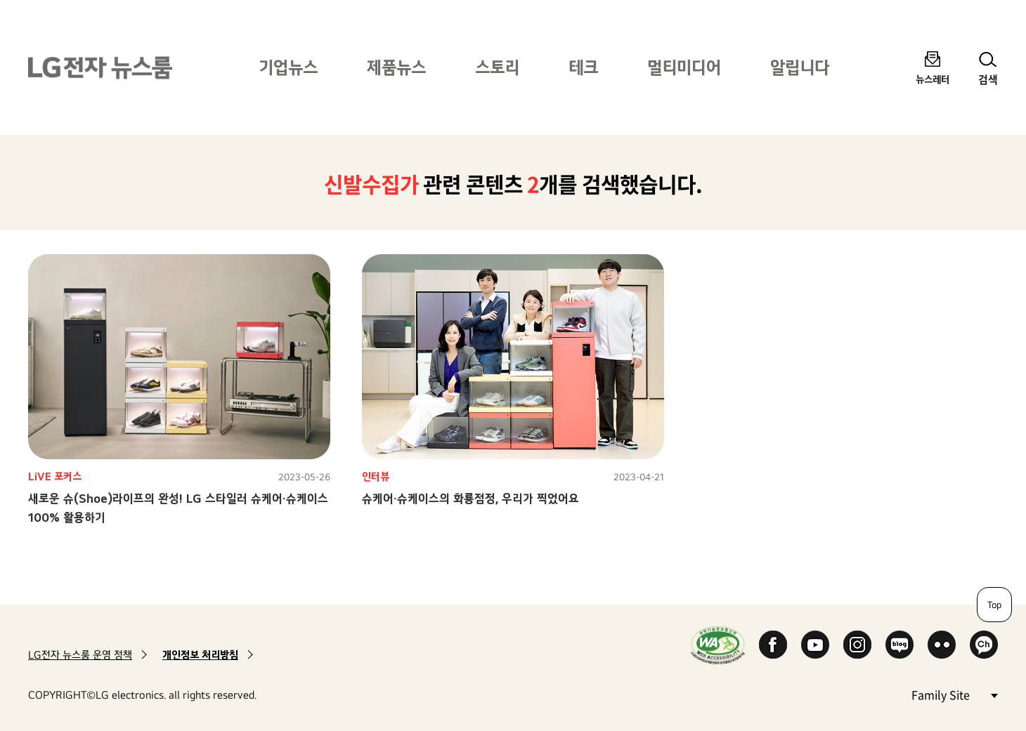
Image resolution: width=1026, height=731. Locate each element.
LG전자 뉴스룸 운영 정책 (80, 654)
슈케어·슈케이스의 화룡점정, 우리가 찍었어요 (470, 498)
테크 (583, 67)
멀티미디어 (684, 67)
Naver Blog (899, 645)
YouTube (815, 645)
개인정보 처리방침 (200, 654)
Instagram (857, 645)
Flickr (942, 645)
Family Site (954, 694)
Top (994, 604)
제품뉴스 (396, 67)
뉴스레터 (932, 79)
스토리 (497, 67)
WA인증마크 (718, 645)
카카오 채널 (984, 645)
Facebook (773, 645)
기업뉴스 (288, 67)
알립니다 (799, 67)
